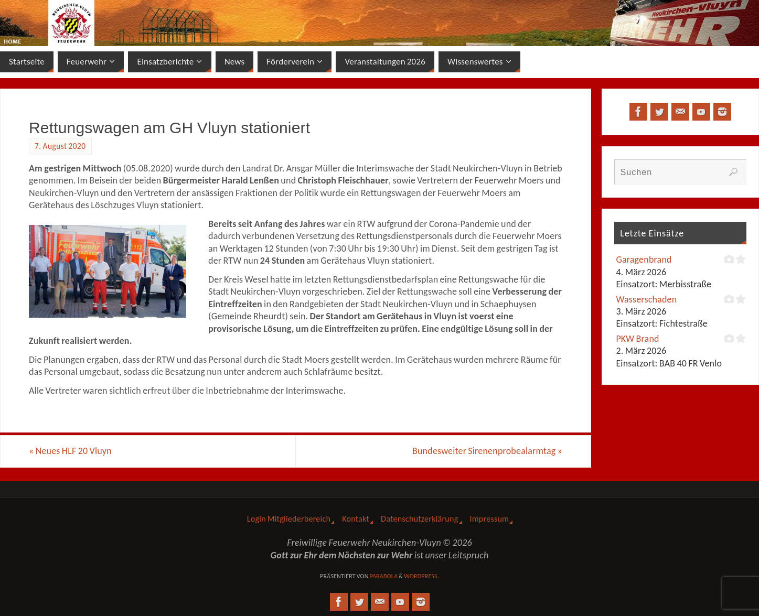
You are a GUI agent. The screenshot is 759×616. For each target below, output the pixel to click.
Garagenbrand (643, 259)
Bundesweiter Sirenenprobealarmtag (487, 451)
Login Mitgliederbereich (288, 519)
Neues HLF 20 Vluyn (70, 451)
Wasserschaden (646, 299)
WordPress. (421, 576)
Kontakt (355, 519)
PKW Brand (637, 338)
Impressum (489, 519)
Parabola (383, 576)
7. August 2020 (60, 146)
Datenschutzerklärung (419, 519)
